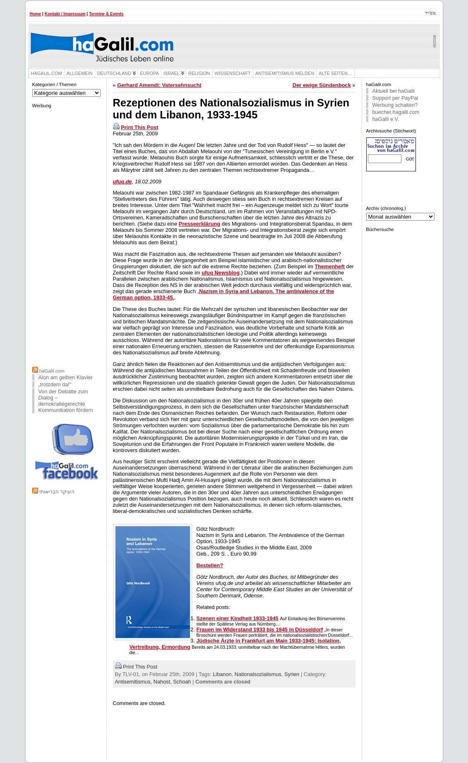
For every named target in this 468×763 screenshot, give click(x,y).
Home (35, 14)
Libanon (222, 674)
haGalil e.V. (385, 119)
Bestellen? (210, 565)
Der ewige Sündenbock (322, 85)
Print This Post (139, 127)
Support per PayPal (395, 98)
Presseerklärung (199, 224)
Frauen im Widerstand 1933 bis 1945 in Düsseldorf (260, 629)
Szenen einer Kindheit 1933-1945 (237, 618)
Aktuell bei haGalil (393, 91)
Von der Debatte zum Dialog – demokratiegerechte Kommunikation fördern (65, 400)
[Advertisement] (67, 236)
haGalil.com (52, 370)
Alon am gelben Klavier (65, 377)
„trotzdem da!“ (55, 384)
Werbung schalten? (395, 105)
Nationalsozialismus (258, 674)
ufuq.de (122, 181)
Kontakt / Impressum (65, 14)
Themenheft (329, 266)
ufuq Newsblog (221, 273)
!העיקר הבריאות (56, 491)
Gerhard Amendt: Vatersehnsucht (159, 85)
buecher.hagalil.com (396, 112)
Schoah (182, 682)
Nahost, (163, 682)
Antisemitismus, (134, 682)
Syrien (291, 674)
